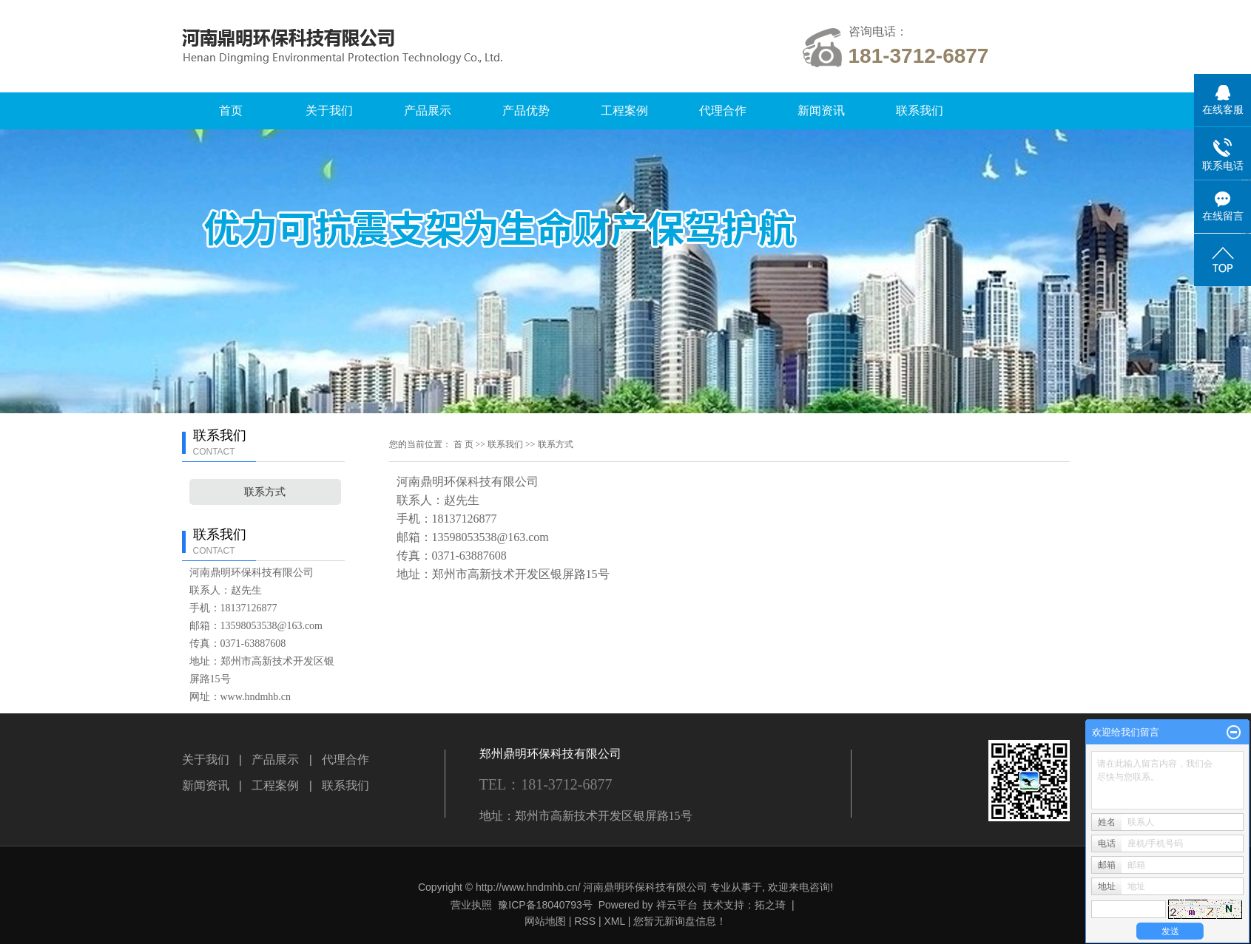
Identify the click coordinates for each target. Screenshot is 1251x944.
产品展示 (427, 110)
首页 (231, 110)
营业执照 (471, 905)
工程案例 (624, 110)
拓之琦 (770, 905)
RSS (585, 921)
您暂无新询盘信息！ (679, 921)
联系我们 (919, 110)
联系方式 (265, 492)
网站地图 (545, 921)
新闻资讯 (821, 110)
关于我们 (329, 110)
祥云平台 (677, 905)
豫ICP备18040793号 (545, 905)
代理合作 (722, 110)
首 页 (463, 444)
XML (614, 921)
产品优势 (526, 110)
